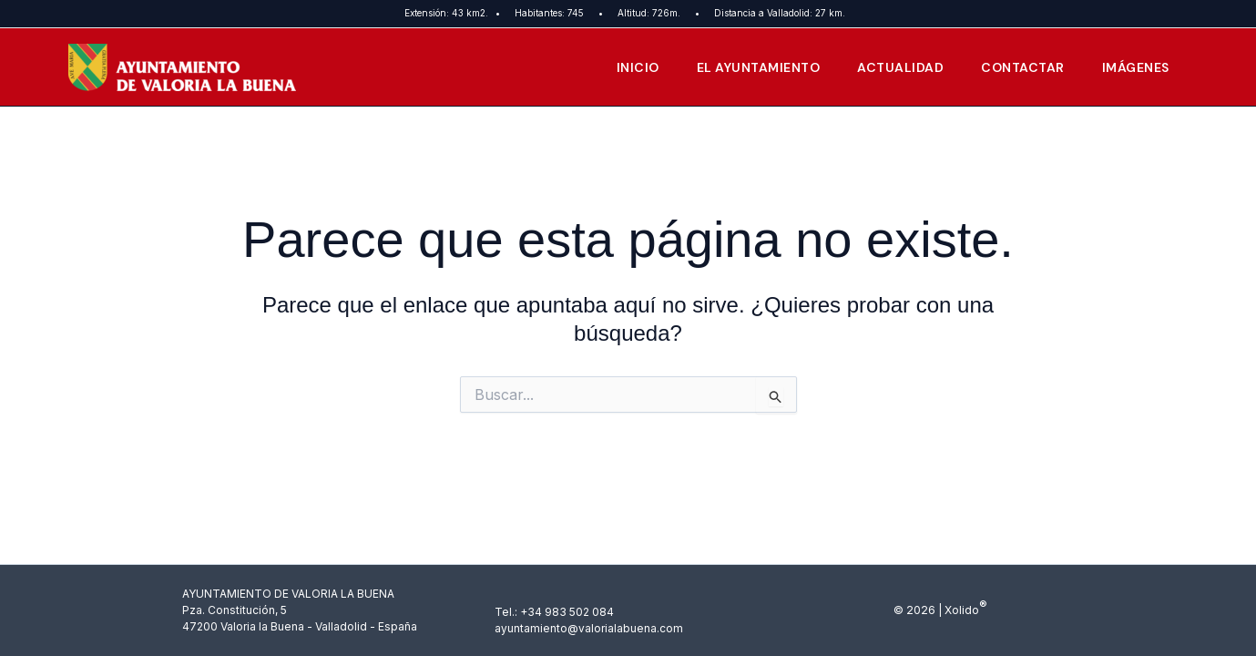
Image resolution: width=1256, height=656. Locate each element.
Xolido (961, 610)
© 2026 (914, 610)
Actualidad (894, 67)
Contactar (1019, 67)
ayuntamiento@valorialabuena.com (589, 628)
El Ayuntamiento (749, 67)
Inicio (625, 67)
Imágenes (1134, 67)
